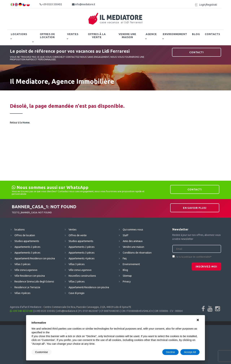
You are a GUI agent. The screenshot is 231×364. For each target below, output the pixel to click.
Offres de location (47, 36)
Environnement (175, 34)
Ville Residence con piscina (29, 275)
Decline (170, 352)
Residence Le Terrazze (27, 287)
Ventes (72, 34)
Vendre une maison (127, 36)
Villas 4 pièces (22, 293)
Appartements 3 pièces (27, 252)
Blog (196, 34)
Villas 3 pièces (22, 264)
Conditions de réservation (137, 252)
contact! (196, 52)
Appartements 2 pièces (27, 246)
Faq (125, 258)
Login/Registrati (208, 4)
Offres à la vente (97, 36)
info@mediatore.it (83, 4)
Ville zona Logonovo (25, 270)
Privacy (127, 281)
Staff (125, 235)
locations (19, 34)
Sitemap (127, 275)
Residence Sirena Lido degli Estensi (34, 281)
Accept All (190, 352)
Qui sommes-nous (133, 229)
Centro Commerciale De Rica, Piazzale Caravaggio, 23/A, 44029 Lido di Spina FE (87, 307)
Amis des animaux (133, 241)
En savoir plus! (195, 207)
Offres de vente (78, 235)
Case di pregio (76, 293)
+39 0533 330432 (51, 4)
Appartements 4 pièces (82, 258)
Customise (41, 352)
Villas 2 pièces (77, 281)
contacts (212, 34)
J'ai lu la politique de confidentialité (192, 257)
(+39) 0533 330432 (45, 310)
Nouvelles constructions (82, 275)
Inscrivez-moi (206, 266)
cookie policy (58, 332)
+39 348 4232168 (21, 310)
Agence (151, 34)
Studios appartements (26, 241)
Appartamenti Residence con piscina (34, 258)
